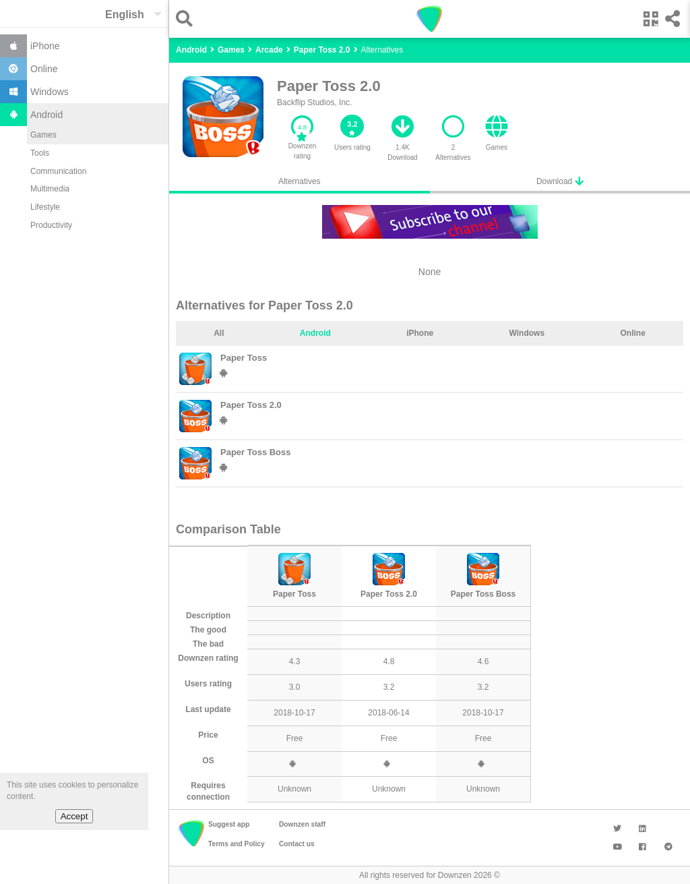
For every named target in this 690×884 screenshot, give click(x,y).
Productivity (51, 225)
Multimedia (49, 189)
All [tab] (219, 333)
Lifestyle (45, 207)
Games (43, 135)
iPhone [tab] (419, 333)
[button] (187, 18)
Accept (74, 816)
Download (560, 181)
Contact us (297, 844)
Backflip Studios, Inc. (314, 102)
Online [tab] (632, 333)
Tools (39, 153)
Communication (58, 171)
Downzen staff (302, 824)
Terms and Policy (236, 844)
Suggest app (228, 824)
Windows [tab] (527, 333)
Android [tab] (315, 333)
